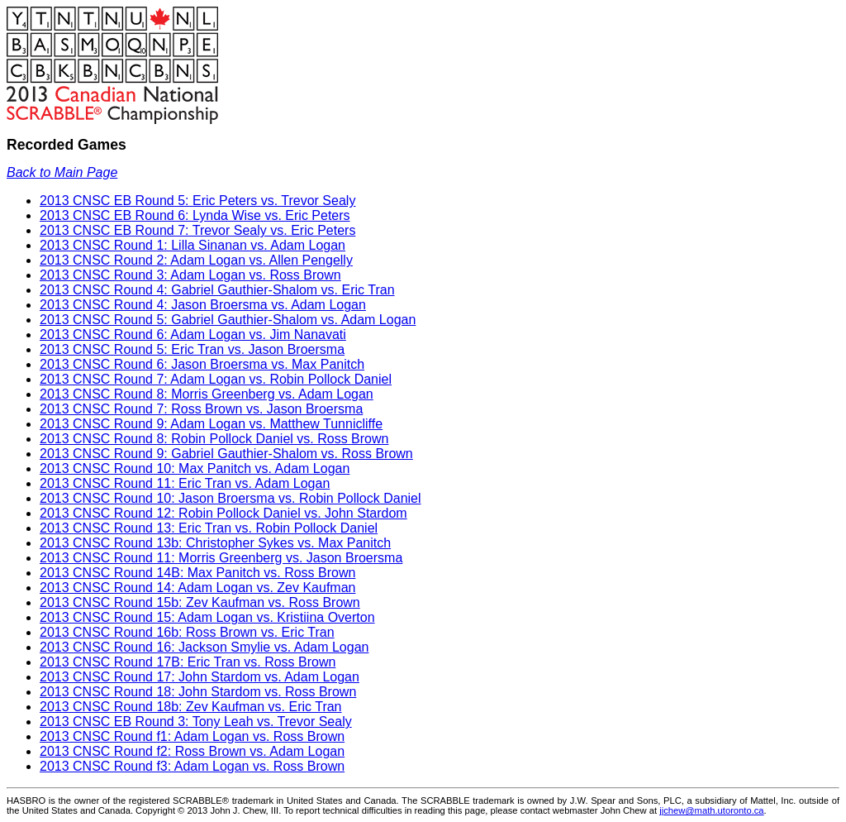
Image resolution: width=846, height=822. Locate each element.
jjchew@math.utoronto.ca (711, 810)
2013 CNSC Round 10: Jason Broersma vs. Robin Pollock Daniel (230, 498)
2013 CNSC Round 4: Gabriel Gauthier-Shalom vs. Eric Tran (217, 290)
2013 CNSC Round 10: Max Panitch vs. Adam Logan (194, 468)
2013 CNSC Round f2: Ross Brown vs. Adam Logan (192, 751)
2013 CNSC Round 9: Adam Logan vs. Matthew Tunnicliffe (211, 424)
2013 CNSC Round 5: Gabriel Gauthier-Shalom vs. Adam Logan (228, 320)
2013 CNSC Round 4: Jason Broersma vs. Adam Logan (203, 305)
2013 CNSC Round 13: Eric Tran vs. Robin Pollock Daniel (209, 528)
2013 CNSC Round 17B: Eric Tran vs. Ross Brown (187, 662)
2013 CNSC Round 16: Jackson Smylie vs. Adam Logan (204, 647)
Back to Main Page (62, 172)
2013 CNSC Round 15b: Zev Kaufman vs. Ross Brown (200, 602)
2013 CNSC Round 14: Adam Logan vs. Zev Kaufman (197, 588)
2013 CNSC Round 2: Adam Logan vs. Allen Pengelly (196, 260)
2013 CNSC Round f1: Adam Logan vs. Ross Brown (192, 736)
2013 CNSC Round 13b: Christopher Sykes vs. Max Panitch (215, 543)
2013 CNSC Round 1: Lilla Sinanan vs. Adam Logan (192, 245)
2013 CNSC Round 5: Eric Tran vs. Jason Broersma (192, 349)
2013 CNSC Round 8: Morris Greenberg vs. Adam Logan (206, 394)
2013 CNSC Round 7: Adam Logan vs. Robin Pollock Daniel (216, 379)
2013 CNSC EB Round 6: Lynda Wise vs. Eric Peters (195, 215)
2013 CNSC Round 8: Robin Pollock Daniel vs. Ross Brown (214, 439)
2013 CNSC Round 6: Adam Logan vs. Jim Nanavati (193, 334)
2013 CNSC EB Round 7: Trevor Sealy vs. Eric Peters (197, 230)
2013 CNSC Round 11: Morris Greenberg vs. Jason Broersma (221, 558)
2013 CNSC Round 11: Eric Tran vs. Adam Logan (185, 483)
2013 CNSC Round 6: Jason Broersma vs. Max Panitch (202, 364)
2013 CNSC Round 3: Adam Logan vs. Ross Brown (190, 275)
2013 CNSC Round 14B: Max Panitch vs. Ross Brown (197, 573)
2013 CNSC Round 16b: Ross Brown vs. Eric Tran (187, 632)
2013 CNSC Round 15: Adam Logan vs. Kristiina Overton (207, 617)
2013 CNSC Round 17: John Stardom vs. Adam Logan (199, 677)
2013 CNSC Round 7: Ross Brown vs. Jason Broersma (201, 409)
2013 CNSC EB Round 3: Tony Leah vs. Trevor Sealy (196, 721)
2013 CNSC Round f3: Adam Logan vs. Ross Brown (192, 766)
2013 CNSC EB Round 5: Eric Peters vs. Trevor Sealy (197, 201)
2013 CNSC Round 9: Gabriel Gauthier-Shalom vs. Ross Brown (226, 454)
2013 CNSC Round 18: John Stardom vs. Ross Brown (198, 692)
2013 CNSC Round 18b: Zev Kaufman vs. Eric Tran (191, 707)
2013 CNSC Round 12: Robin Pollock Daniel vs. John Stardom (223, 513)
